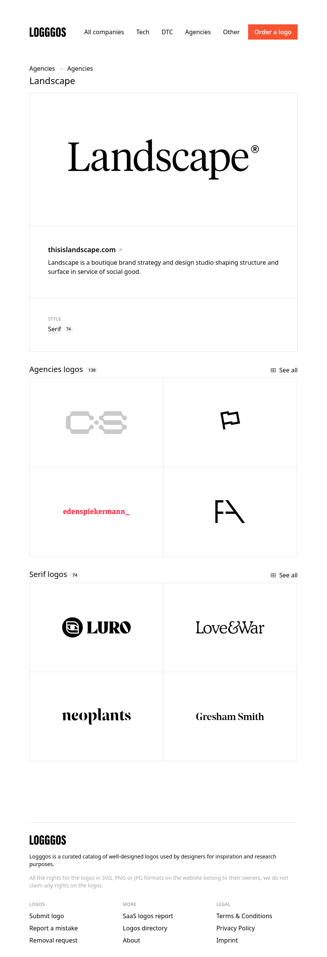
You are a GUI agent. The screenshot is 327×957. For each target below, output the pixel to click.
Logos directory (145, 928)
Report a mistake (53, 928)
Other (231, 32)
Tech (142, 32)
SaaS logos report (148, 916)
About (131, 940)
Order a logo (273, 32)
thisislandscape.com (85, 249)
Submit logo (46, 916)
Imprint (227, 940)
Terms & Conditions (244, 916)
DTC (167, 32)
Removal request (53, 940)
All (104, 32)
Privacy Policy (235, 928)
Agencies (198, 32)
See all (284, 370)
